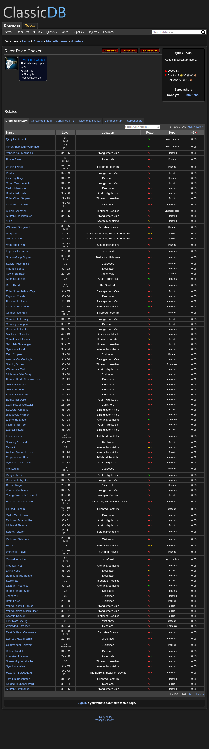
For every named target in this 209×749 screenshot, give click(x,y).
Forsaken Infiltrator (17, 656)
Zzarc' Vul (12, 595)
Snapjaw (11, 233)
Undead (172, 166)
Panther (11, 173)
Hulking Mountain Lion (19, 452)
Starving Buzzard (16, 442)
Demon (172, 159)
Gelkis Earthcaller (16, 384)
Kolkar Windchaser (17, 651)
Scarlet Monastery (108, 244)
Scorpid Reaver (15, 616)
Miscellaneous (57, 41)
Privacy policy (104, 717)
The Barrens (95, 501)
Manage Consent (104, 720)
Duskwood (108, 263)
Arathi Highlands (108, 193)
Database (12, 41)
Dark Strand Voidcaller (19, 404)
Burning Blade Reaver (19, 575)
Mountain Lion (14, 238)
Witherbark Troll (15, 369)
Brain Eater (13, 600)
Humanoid (172, 153)
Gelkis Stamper (15, 389)
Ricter (9, 545)
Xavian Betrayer (16, 273)
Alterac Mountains (108, 220)
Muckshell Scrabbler (18, 334)
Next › (191, 126)
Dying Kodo (13, 570)
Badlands (101, 257)
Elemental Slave (16, 419)
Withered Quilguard (18, 227)
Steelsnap (12, 580)
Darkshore (108, 404)
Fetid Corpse (14, 354)
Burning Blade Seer (18, 590)
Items (26, 41)
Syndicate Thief (15, 349)
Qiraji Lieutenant (16, 139)
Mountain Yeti (14, 565)
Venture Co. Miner (17, 490)
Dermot (10, 447)
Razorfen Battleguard (19, 672)
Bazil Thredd (13, 285)
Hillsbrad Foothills (108, 166)
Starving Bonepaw (17, 324)
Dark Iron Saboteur (17, 539)
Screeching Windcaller (19, 661)
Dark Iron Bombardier (19, 520)
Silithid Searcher (16, 210)
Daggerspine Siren (17, 457)
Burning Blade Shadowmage (23, 379)
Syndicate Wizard (16, 666)
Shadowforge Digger (18, 257)
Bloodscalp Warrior (17, 414)
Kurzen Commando (18, 688)
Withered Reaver (16, 551)
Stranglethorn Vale (108, 153)
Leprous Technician (18, 251)
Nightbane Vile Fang (18, 374)
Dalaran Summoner (18, 306)
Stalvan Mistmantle (17, 263)
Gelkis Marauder (16, 188)
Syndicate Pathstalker (19, 462)
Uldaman (114, 257)
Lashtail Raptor (15, 429)
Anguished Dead (16, 244)
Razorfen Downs (108, 227)
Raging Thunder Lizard (20, 683)
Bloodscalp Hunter (17, 329)
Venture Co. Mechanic (19, 153)
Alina (9, 220)
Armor (38, 41)
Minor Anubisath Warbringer (23, 146)
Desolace (108, 178)
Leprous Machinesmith (20, 638)
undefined (108, 251)
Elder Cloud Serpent (18, 198)
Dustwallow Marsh (108, 334)
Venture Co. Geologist (19, 359)
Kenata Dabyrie (15, 278)
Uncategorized (172, 139)
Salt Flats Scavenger (18, 344)
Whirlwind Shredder (18, 626)
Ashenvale (108, 159)
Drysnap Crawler (16, 296)
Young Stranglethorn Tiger (22, 610)
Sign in (82, 703)
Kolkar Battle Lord (17, 394)
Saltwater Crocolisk (17, 409)
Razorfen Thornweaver (20, 501)
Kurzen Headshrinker (19, 215)
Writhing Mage (15, 166)
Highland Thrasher (17, 525)
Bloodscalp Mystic (17, 480)
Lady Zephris (14, 436)
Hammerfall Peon (16, 424)
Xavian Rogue (14, 485)
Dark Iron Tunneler (17, 204)
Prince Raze (13, 159)
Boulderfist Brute (16, 193)
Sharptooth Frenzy (17, 319)
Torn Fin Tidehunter (18, 678)
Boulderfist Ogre (16, 399)
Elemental (172, 364)
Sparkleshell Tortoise (18, 339)
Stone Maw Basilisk (18, 183)
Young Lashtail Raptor (19, 605)
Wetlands (108, 204)
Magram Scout (15, 268)
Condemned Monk (17, 312)
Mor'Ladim (12, 468)
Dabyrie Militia (14, 475)
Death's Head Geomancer (21, 632)
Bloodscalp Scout (16, 301)
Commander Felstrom (19, 644)
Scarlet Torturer (15, 531)
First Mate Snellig (16, 621)
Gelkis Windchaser (17, 515)
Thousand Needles (108, 198)
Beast (172, 173)
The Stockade (107, 285)
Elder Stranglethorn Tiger (21, 291)
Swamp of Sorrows (108, 495)
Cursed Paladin (15, 509)
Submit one (191, 95)
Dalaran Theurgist (17, 585)
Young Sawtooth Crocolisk (22, 495)
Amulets (77, 41)
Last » (200, 126)
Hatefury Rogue (15, 178)
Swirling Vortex (15, 364)
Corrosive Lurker (16, 559)
